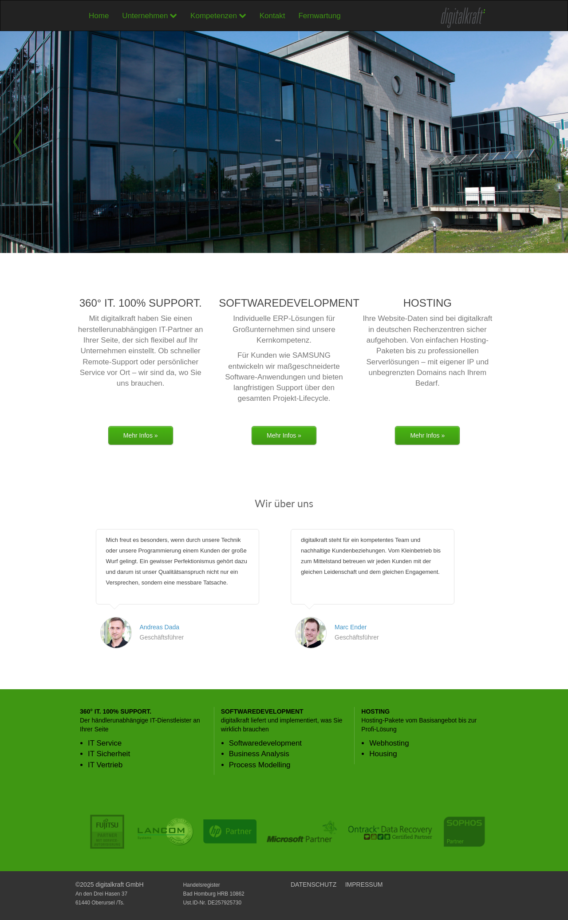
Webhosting (389, 743)
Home (99, 16)
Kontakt (272, 16)
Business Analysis (259, 754)
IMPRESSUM (364, 884)
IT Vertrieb (105, 765)
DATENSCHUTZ (313, 884)
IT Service (105, 743)
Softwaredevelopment (265, 743)
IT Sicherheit (109, 754)
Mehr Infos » (140, 435)
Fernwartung (319, 16)
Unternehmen (149, 16)
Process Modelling (260, 765)
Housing (383, 754)
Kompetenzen (218, 16)
